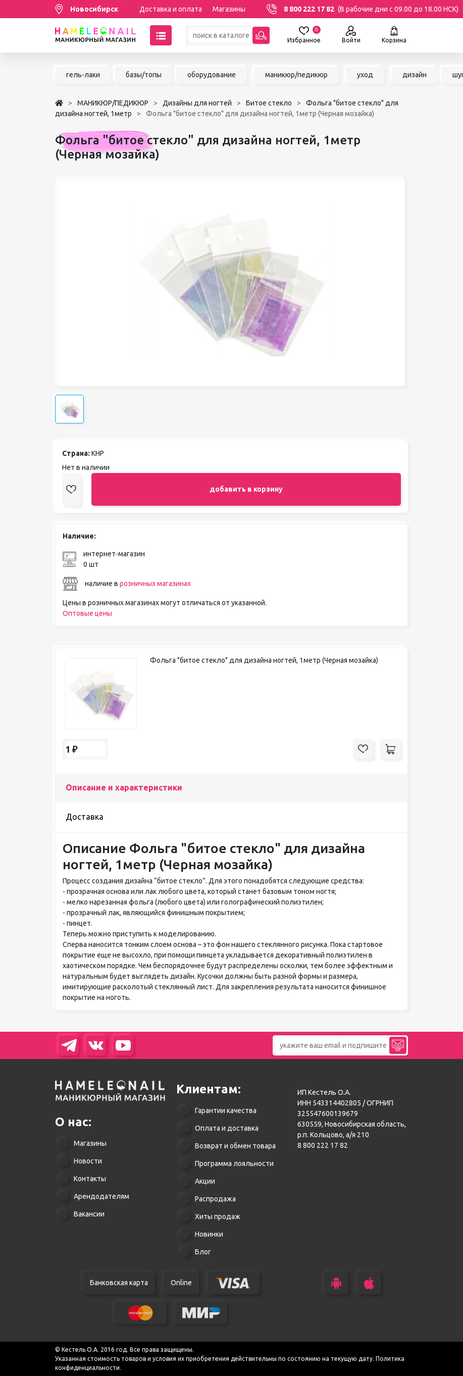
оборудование (211, 75)
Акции (205, 1181)
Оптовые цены (87, 613)
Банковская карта (119, 1283)
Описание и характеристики (124, 787)
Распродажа (215, 1199)
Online (181, 1283)
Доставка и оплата (170, 9)
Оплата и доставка (227, 1128)
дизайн (414, 75)
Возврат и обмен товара (235, 1146)
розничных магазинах (155, 583)
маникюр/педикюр (296, 75)
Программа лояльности (234, 1163)
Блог (203, 1252)
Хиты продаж (217, 1216)
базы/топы (144, 75)
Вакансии (89, 1214)
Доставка (85, 816)
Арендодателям (101, 1196)
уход (365, 75)
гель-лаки (83, 75)
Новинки (209, 1234)
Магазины (229, 9)
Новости (88, 1161)
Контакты (90, 1179)
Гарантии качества (225, 1110)
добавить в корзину (246, 489)
